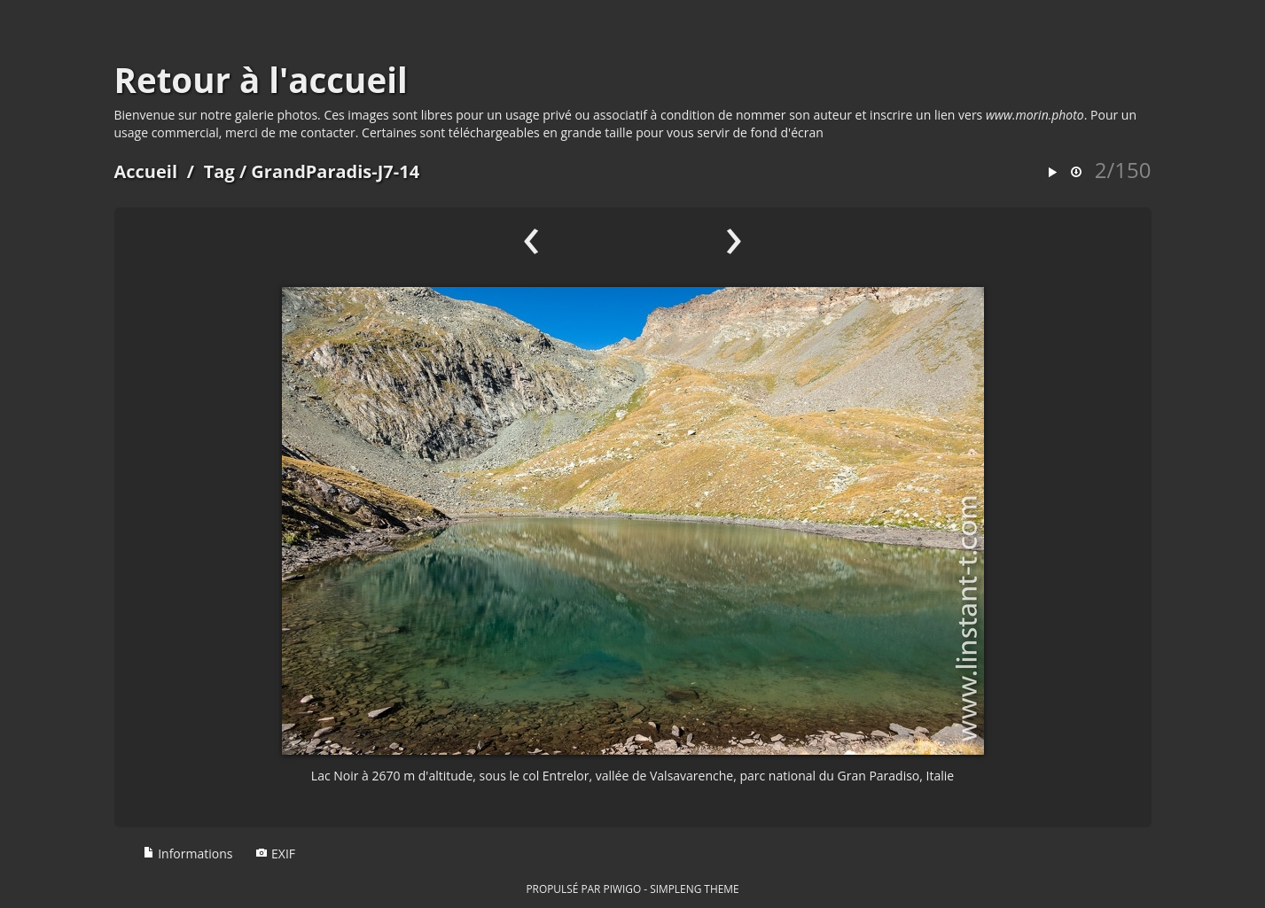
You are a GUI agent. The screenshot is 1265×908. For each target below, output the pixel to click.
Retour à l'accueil (261, 80)
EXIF (275, 853)
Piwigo (622, 888)
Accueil (146, 171)
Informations (188, 853)
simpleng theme (694, 888)
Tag (219, 171)
